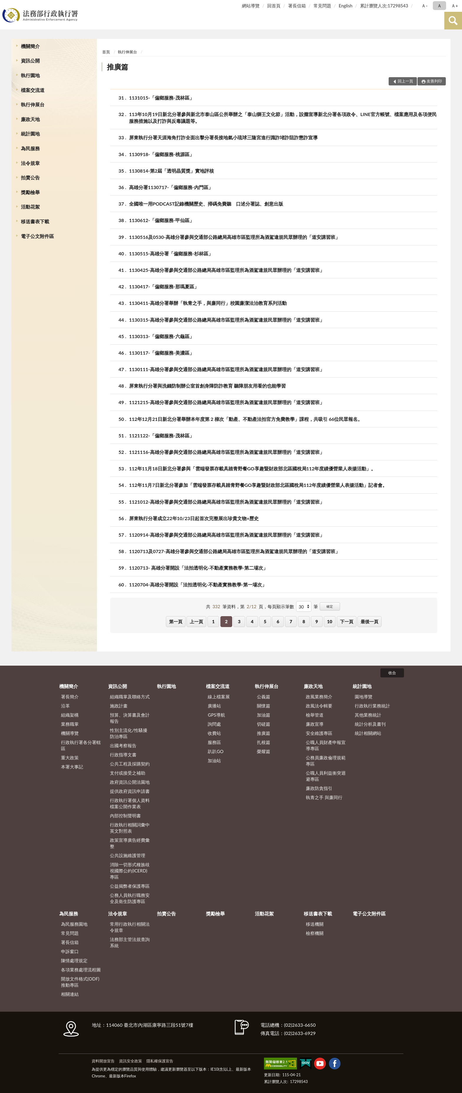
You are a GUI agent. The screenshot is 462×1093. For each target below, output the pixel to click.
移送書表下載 (35, 221)
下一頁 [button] (346, 621)
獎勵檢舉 (30, 192)
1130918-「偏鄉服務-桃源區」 (161, 154)
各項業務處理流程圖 (81, 969)
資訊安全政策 (130, 1061)
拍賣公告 (30, 177)
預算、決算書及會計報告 (130, 718)
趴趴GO (215, 751)
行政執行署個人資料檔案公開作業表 (130, 803)
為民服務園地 (74, 924)
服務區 (214, 742)
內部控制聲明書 (125, 815)
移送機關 (315, 924)
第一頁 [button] (175, 621)
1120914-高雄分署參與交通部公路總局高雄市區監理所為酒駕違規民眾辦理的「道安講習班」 (226, 534)
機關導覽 (70, 733)
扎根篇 (263, 742)
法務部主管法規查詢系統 (130, 942)
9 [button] (317, 621)
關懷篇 (263, 705)
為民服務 (30, 148)
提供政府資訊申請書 (130, 791)
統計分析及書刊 (370, 724)
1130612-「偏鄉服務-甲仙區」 (161, 220)
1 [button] (213, 621)
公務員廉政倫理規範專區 (326, 760)
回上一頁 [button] (405, 81)
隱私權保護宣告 (159, 1061)
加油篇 (263, 714)
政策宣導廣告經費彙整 (130, 843)
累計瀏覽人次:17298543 (384, 5)
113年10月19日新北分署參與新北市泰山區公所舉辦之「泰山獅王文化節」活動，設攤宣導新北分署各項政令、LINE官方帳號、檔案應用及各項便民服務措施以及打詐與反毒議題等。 (283, 117)
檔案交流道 (32, 90)
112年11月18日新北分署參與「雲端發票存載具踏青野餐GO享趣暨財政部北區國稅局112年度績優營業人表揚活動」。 (252, 468)
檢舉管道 (315, 714)
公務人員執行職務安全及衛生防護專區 (130, 898)
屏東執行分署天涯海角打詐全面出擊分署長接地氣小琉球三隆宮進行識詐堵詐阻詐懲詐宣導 (223, 137)
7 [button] (291, 621)
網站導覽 (251, 5)
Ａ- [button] (424, 5)
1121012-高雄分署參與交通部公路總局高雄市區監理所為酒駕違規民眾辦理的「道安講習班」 (226, 501)
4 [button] (252, 621)
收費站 (214, 733)
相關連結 (70, 994)
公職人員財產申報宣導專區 (326, 745)
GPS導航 (216, 714)
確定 (329, 606)
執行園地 (30, 75)
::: (5, 5)
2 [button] (226, 621)
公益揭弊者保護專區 (130, 886)
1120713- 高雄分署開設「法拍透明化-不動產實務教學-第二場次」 (198, 567)
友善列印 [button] (434, 81)
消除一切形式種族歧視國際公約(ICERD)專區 (130, 870)
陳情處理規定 (74, 960)
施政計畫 (119, 705)
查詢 (453, 20)
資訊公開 (30, 60)
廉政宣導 (315, 724)
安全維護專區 (319, 733)
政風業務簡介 (319, 696)
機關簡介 (30, 46)
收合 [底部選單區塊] (392, 672)
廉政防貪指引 (319, 788)
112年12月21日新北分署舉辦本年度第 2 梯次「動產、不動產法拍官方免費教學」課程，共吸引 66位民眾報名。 (245, 419)
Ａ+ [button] (454, 5)
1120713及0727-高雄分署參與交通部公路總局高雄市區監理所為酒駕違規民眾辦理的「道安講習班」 (234, 551)
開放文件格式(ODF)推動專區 (80, 982)
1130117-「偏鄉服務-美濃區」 (161, 352)
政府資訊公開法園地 (130, 782)
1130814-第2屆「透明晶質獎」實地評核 (171, 170)
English (345, 5)
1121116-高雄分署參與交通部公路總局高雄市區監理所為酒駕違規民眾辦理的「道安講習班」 (226, 452)
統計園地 (30, 133)
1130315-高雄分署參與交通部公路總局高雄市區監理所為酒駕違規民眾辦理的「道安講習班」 (226, 319)
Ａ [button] (439, 5)
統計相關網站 (368, 733)
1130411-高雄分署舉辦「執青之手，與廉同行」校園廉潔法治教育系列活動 (208, 303)
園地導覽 (363, 696)
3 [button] (239, 621)
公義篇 (263, 696)
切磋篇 (263, 724)
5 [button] (265, 621)
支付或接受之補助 (127, 772)
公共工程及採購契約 (130, 763)
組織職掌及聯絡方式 (130, 696)
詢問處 (214, 724)
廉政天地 (30, 119)
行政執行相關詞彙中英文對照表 (130, 828)
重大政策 (70, 757)
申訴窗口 (70, 951)
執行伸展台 (32, 104)
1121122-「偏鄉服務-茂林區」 (161, 435)
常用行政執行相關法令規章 (130, 927)
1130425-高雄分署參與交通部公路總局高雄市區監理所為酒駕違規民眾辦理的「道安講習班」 (226, 270)
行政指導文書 (123, 754)
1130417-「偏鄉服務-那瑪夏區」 (164, 286)
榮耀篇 (263, 751)
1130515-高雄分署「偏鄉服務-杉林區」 (171, 253)
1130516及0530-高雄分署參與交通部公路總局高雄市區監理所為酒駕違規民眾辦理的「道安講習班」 (234, 237)
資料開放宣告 (103, 1061)
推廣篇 (117, 66)
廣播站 (214, 705)
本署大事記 (72, 766)
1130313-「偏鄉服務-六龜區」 (161, 336)
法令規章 (30, 163)
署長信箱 (297, 5)
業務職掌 (70, 724)
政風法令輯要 (319, 705)
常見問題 (322, 5)
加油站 (214, 760)
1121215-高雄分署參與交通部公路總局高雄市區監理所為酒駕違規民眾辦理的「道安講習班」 (226, 402)
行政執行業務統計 (372, 705)
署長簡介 (70, 696)
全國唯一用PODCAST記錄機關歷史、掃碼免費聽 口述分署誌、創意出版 (206, 203)
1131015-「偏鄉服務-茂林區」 (161, 97)
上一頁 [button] (196, 621)
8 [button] (304, 621)
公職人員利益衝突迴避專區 (326, 776)
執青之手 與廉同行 (324, 797)
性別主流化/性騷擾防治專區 (128, 733)
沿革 (65, 705)
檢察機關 (315, 933)
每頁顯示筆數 (281, 606)
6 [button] (278, 621)
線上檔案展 (219, 696)
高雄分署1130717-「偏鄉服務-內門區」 (171, 187)
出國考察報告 (123, 745)
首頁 (106, 51)
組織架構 (70, 714)
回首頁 (273, 5)
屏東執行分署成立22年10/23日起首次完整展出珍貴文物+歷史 (194, 518)
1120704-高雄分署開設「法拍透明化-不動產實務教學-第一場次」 (198, 584)
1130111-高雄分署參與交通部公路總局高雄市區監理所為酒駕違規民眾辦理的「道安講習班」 (226, 369)
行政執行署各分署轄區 (81, 745)
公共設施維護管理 (127, 855)
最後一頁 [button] (369, 621)
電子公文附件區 (37, 236)
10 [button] (329, 621)
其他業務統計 (368, 714)
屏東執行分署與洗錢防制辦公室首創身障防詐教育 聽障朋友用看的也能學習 (207, 385)
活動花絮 (30, 206)
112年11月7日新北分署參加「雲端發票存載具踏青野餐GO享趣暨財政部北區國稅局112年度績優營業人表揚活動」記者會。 (258, 485)
